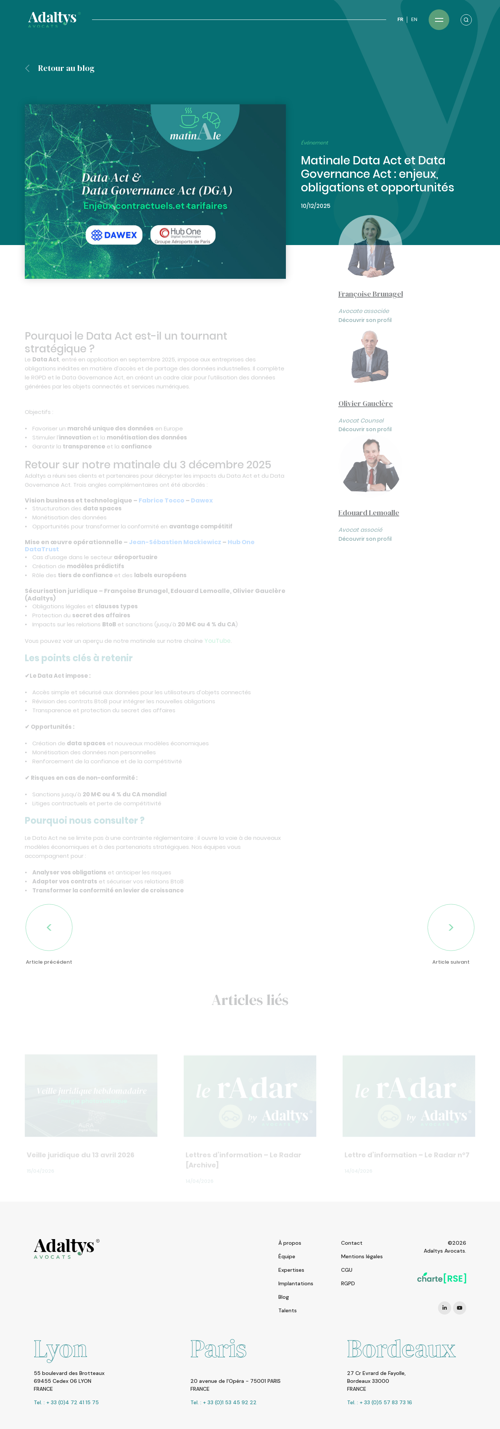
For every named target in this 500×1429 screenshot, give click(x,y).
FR (400, 19)
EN (414, 19)
